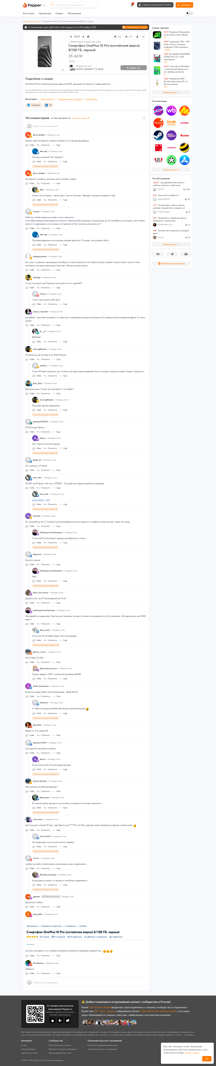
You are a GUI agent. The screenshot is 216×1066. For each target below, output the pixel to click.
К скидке (133, 67)
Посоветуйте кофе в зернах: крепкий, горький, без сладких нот (169, 206)
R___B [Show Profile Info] (43, 331)
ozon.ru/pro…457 (41, 500)
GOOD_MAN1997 (85, 69)
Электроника (47, 99)
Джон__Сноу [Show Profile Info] (39, 652)
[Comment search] (144, 117)
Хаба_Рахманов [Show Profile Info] (41, 686)
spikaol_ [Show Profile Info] (44, 365)
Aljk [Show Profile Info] (41, 189)
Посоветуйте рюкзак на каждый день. (171, 232)
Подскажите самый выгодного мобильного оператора (170, 219)
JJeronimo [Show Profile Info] (38, 819)
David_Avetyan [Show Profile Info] (40, 781)
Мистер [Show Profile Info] (43, 151)
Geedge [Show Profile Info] (37, 277)
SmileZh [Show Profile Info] (36, 516)
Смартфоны (91, 99)
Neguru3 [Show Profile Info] (37, 460)
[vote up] (83, 36)
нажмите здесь (192, 1052)
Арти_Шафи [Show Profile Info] (39, 135)
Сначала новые (81, 118)
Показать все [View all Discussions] (171, 244)
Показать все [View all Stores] (171, 169)
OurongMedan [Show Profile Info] (40, 349)
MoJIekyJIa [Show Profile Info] (38, 963)
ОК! (207, 1058)
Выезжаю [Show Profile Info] (44, 797)
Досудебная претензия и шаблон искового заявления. (168, 184)
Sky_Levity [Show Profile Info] (45, 630)
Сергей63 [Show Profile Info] (37, 914)
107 (128, 36)
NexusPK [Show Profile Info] (37, 725)
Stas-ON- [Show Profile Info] (37, 477)
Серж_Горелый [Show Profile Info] (40, 311)
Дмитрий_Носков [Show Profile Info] (48, 668)
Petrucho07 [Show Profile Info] (45, 836)
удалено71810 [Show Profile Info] (39, 742)
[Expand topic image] (62, 70)
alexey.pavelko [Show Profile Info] (40, 256)
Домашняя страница (31, 21)
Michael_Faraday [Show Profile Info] (48, 874)
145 (117, 36)
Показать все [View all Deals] (171, 92)
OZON (71, 61)
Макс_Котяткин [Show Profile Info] (40, 592)
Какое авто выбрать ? (166, 195)
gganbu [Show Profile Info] (36, 896)
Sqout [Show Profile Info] (42, 438)
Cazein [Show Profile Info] (36, 211)
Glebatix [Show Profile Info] (44, 702)
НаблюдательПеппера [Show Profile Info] (51, 532)
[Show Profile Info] (28, 135)
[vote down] (71, 36)
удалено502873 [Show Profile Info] (40, 421)
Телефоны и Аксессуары (69, 99)
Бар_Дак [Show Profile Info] (37, 383)
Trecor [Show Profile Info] (43, 294)
